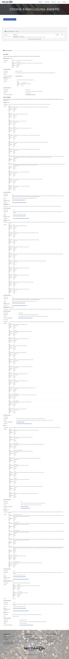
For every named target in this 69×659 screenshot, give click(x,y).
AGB (47, 643)
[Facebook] (66, 2)
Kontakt (48, 636)
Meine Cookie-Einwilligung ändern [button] (9, 19)
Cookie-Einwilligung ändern (52, 641)
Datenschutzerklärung (51, 639)
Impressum (49, 638)
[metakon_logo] (8, 1)
